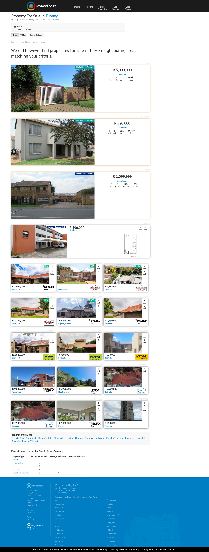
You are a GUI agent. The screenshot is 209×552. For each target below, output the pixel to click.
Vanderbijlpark (112, 526)
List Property (115, 8)
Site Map (30, 498)
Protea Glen (111, 534)
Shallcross (111, 519)
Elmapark (108, 426)
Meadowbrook (63, 289)
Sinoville (110, 508)
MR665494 (97, 365)
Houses (15, 459)
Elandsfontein (122, 128)
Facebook (30, 519)
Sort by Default (36, 35)
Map (23, 35)
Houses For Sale (33, 491)
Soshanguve (59, 511)
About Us (30, 507)
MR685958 (97, 330)
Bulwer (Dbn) (60, 519)
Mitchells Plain (60, 537)
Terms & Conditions (34, 495)
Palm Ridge (59, 545)
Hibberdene (111, 530)
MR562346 (97, 399)
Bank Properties (102, 8)
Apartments (17, 466)
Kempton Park (112, 522)
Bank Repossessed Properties (66, 488)
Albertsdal (111, 537)
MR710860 (51, 296)
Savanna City (111, 545)
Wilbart (34, 441)
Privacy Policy (32, 493)
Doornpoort (111, 500)
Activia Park (16, 392)
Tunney (51, 15)
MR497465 (143, 399)
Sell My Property (61, 493)
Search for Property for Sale (65, 490)
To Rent (89, 7)
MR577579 (51, 399)
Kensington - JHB (113, 515)
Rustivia (16, 441)
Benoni (57, 526)
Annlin (57, 500)
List (15, 35)
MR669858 (51, 330)
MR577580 (143, 365)
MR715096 (143, 262)
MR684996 (51, 365)
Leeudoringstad (112, 541)
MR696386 (143, 330)
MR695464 (145, 116)
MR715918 (51, 262)
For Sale (76, 7)
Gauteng (30, 19)
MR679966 (145, 170)
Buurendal (16, 289)
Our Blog (30, 510)
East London (59, 530)
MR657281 (97, 262)
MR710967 (143, 296)
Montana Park (60, 508)
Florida (57, 522)
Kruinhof (110, 438)
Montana (110, 504)
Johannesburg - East (43, 19)
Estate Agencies (32, 505)
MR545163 (145, 223)
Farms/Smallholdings (21, 473)
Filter (18, 26)
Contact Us (31, 512)
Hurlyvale (122, 74)
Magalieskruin (60, 504)
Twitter (29, 517)
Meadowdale (139, 438)
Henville (69, 438)
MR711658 (145, 63)
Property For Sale (18, 19)
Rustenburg (59, 534)
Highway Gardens (64, 324)
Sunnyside (110, 511)
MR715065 (97, 296)
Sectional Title (18, 463)
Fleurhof (58, 515)
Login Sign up (128, 8)
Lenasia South (60, 541)
